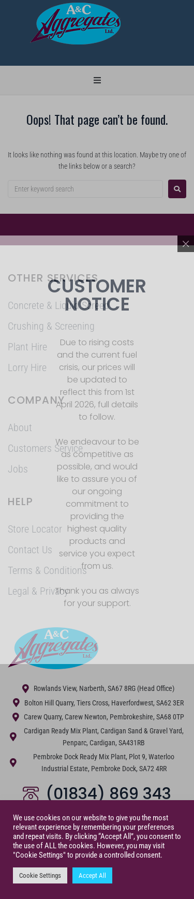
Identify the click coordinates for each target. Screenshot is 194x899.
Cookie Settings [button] (40, 875)
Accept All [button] (92, 875)
